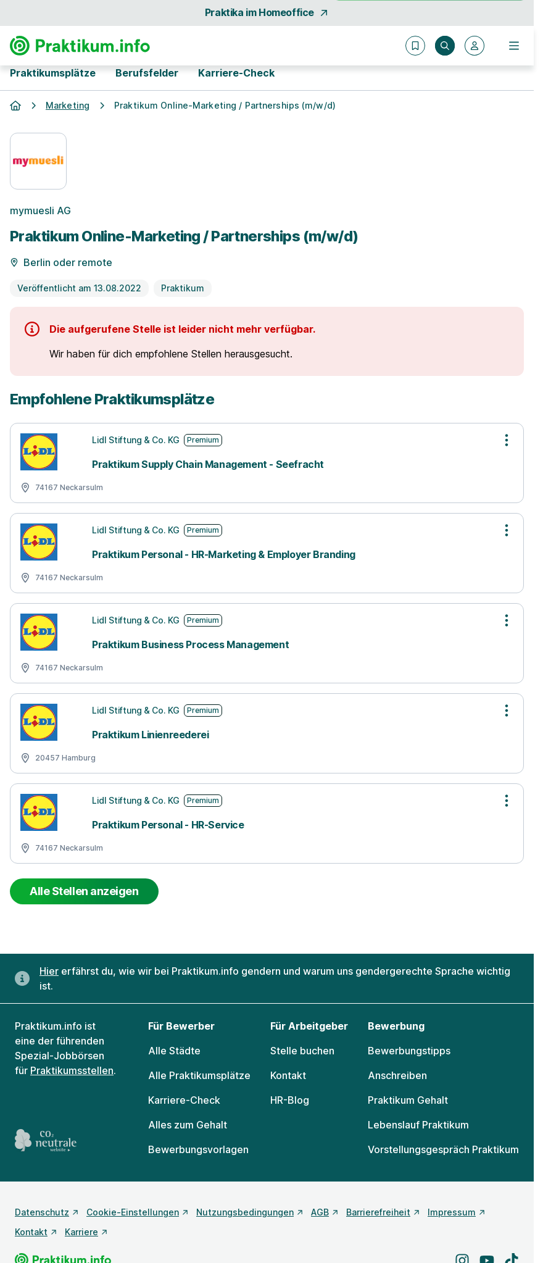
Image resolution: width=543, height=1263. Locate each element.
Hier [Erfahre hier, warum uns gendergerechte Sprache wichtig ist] (49, 971)
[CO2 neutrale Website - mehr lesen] (46, 1140)
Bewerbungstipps (409, 1050)
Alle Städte (174, 1050)
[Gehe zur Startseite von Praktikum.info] (80, 46)
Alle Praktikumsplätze (199, 1075)
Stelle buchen (302, 1050)
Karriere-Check (236, 73)
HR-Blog (289, 1100)
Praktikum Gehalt (408, 1100)
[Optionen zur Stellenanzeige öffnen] (506, 440)
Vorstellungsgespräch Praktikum (443, 1149)
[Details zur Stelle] (267, 253)
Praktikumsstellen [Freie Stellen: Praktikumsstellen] (72, 1070)
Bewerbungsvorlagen (198, 1149)
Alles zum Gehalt (187, 1125)
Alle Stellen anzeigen (84, 891)
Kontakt (288, 1075)
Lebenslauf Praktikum (418, 1125)
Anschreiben (397, 1075)
